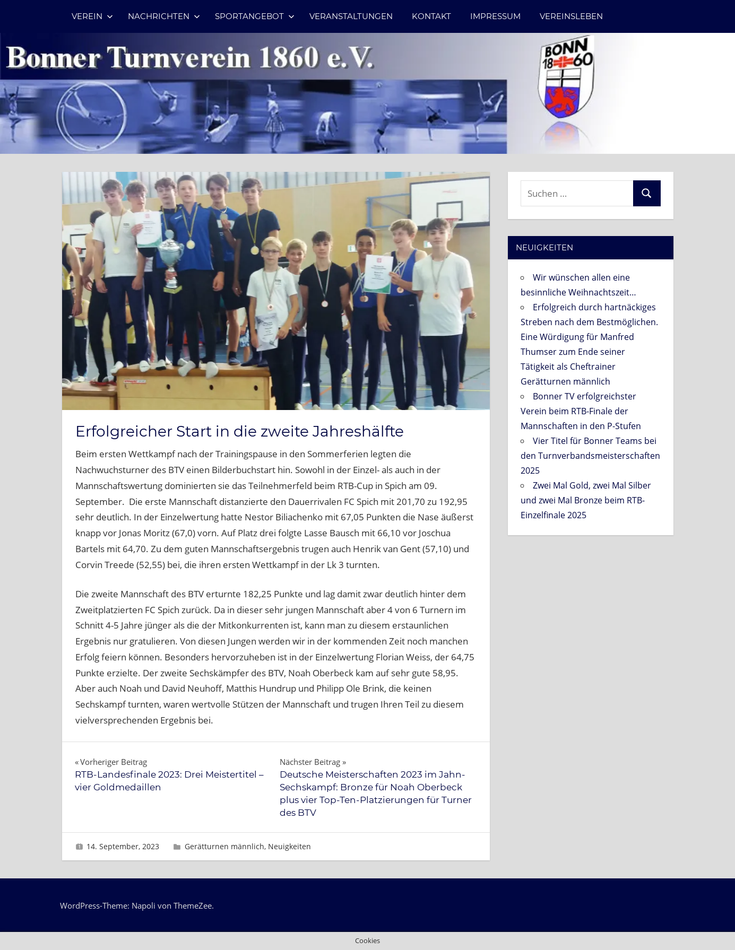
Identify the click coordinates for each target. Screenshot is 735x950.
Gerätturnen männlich (224, 846)
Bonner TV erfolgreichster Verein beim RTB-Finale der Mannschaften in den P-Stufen (581, 411)
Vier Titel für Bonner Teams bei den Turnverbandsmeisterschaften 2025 (590, 455)
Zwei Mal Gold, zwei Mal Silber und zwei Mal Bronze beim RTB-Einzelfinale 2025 (586, 500)
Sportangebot (255, 16)
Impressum (495, 16)
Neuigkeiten (289, 846)
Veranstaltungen (351, 16)
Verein (92, 16)
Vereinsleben (571, 16)
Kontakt (431, 16)
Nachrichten (164, 16)
